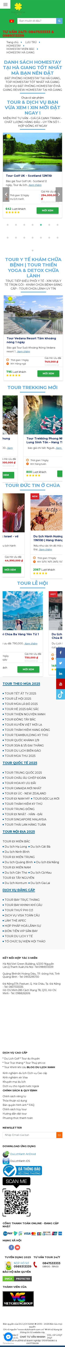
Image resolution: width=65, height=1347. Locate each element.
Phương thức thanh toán (18, 1118)
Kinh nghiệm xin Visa (15, 1077)
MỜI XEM (47, 210)
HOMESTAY (13, 45)
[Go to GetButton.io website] (8, 1343)
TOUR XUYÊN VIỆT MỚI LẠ (23, 724)
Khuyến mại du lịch (14, 1081)
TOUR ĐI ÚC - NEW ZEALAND (25, 793)
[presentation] (6, 194)
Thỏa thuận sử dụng (15, 1100)
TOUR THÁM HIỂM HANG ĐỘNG (27, 730)
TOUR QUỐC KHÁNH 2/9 (22, 740)
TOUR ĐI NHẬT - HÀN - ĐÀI (23, 814)
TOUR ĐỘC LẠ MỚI (46, 798)
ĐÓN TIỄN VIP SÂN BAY (21, 931)
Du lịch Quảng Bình (19, 862)
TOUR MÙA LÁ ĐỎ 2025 (21, 704)
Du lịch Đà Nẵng (47, 862)
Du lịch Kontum (16, 883)
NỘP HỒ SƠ (21, 1263)
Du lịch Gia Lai (40, 883)
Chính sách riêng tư (14, 1096)
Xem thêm (18, 188)
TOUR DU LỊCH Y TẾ (19, 936)
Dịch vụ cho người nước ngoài (21, 1086)
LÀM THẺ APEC (15, 920)
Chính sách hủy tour (15, 1109)
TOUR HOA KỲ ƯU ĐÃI (20, 783)
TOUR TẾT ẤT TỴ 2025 (20, 693)
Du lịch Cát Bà (40, 846)
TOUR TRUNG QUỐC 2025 (23, 772)
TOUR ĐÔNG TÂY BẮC (20, 719)
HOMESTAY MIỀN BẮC (20, 49)
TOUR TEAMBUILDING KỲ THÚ (26, 735)
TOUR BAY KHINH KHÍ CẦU (23, 905)
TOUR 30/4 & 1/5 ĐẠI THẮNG (24, 745)
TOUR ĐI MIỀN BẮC (16, 841)
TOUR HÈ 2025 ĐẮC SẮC (22, 709)
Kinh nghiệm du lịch (15, 1073)
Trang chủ (12, 42)
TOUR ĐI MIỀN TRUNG (19, 857)
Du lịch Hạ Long (16, 846)
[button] (7, 224)
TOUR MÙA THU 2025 (20, 756)
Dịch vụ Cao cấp (37, 1073)
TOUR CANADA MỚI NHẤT (23, 788)
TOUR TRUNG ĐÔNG (20, 809)
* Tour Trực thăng (13, 1062)
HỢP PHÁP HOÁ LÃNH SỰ (23, 925)
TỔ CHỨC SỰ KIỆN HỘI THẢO (25, 941)
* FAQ (30, 1105)
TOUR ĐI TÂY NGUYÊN (18, 877)
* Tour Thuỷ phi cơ (34, 1062)
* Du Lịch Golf (11, 1058)
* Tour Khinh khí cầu (14, 1067)
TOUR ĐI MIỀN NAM (17, 867)
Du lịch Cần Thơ (16, 872)
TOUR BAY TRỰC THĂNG (22, 899)
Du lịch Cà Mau (41, 872)
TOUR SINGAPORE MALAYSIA (25, 819)
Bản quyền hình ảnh (15, 1105)
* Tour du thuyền (30, 1058)
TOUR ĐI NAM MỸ (17, 798)
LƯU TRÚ (31, 42)
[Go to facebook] (8, 1336)
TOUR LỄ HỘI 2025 (18, 698)
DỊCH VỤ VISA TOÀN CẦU (22, 915)
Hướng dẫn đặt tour (15, 1113)
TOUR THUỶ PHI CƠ (19, 910)
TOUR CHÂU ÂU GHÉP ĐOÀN (25, 778)
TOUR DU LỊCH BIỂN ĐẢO (23, 750)
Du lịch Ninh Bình (17, 851)
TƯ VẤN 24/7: (28, 34)
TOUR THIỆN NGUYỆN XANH (25, 714)
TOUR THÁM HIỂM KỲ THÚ (23, 803)
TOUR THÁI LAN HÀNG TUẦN (25, 824)
